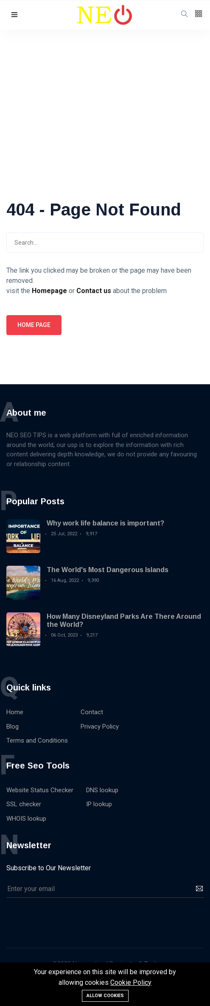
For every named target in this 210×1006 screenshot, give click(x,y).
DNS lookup (102, 790)
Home (14, 712)
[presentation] (70, 918)
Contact (92, 712)
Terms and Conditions (37, 740)
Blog (12, 726)
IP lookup (99, 804)
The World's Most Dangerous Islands (107, 569)
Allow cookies (105, 995)
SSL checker (23, 804)
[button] (14, 15)
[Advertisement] (105, 93)
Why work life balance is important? (105, 523)
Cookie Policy (130, 982)
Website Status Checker (39, 790)
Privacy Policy (100, 726)
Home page (33, 324)
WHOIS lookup (26, 818)
